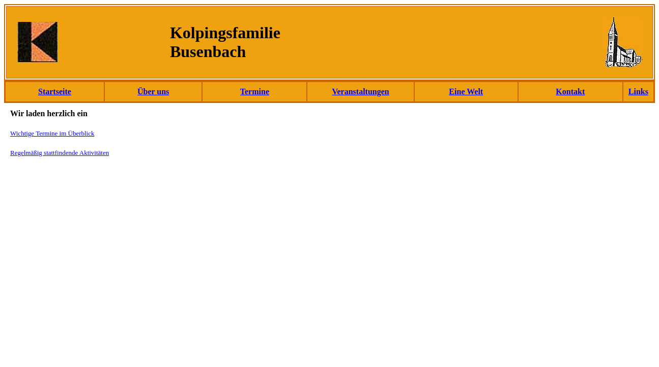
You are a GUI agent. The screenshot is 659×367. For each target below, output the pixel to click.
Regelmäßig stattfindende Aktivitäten (59, 152)
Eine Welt (466, 91)
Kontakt (570, 91)
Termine (254, 91)
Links (638, 91)
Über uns (153, 91)
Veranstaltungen (360, 91)
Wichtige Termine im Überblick (52, 133)
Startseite (54, 91)
